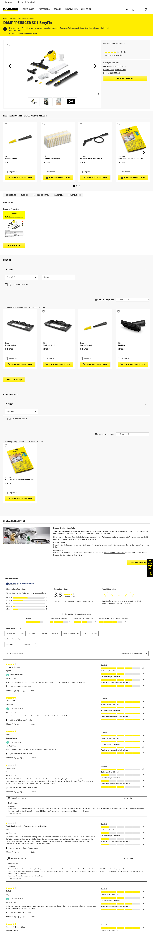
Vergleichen (12, 152)
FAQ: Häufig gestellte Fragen (114, 66)
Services (57, 9)
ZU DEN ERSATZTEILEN (138, 464)
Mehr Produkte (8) (14, 320)
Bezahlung (7, 915)
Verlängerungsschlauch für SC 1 (92, 143)
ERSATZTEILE (58, 175)
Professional (44, 9)
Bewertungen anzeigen (124, 921)
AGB (4, 923)
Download (14, 225)
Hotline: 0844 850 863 (111, 73)
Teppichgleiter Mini (50, 291)
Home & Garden (28, 9)
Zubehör (24, 175)
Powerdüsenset (11, 143)
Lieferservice (8, 912)
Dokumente (11, 175)
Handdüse (121, 291)
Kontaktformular (125, 78)
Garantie (6, 918)
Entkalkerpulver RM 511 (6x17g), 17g (132, 143)
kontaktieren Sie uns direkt (114, 454)
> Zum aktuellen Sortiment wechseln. (23, 34)
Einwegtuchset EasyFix (51, 143)
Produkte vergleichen (104, 261)
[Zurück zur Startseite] (11, 9)
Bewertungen (74, 175)
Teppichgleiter (10, 291)
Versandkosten (8, 909)
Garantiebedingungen (87, 441)
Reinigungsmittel (41, 175)
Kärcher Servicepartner (135, 446)
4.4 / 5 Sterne (121, 915)
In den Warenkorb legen (20, 158)
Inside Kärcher (71, 9)
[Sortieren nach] (132, 260)
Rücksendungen (8, 920)
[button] (10, 66)
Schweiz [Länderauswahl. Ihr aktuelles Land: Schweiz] (9, 2)
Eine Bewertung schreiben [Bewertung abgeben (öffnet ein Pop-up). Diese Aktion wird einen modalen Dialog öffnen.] (114, 55)
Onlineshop (86, 9)
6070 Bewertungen (122, 918)
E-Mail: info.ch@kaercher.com (114, 70)
